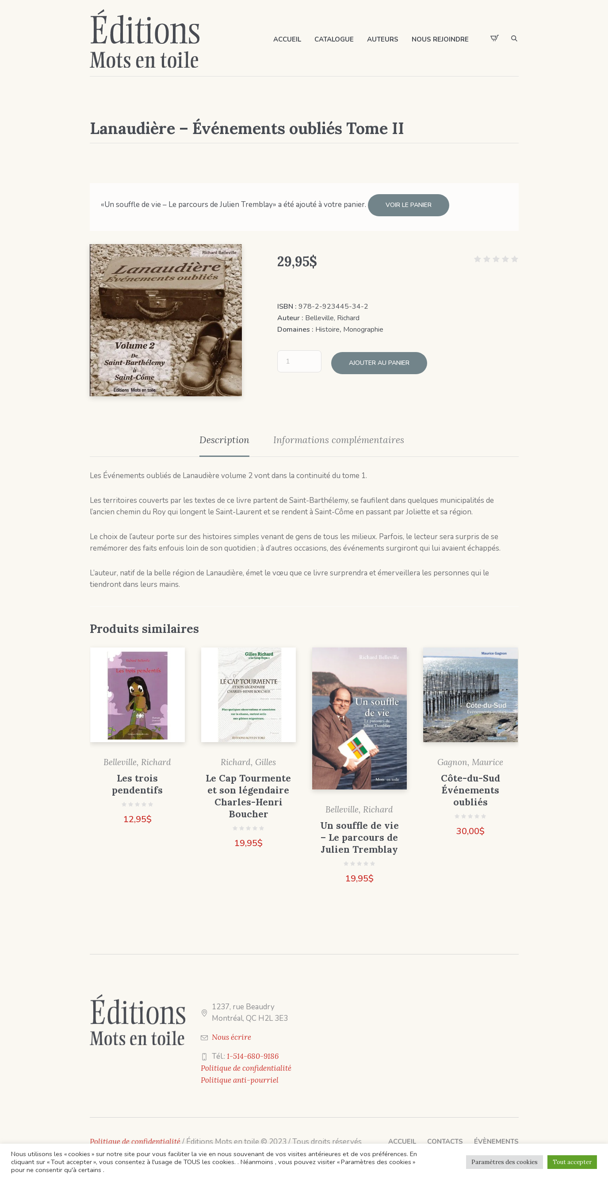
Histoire (327, 326)
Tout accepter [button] (572, 1162)
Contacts (445, 1138)
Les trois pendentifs (137, 781)
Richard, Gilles (248, 758)
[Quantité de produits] (299, 356)
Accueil (402, 1138)
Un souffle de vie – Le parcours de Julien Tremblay (359, 834)
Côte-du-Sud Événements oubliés (470, 787)
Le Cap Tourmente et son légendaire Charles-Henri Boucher (248, 792)
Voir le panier (409, 205)
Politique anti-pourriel (240, 1076)
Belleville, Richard (332, 314)
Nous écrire (231, 1033)
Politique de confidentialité (246, 1064)
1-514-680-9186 (253, 1052)
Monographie (363, 326)
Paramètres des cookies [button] (504, 1162)
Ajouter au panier (379, 356)
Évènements (496, 1138)
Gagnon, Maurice (470, 758)
